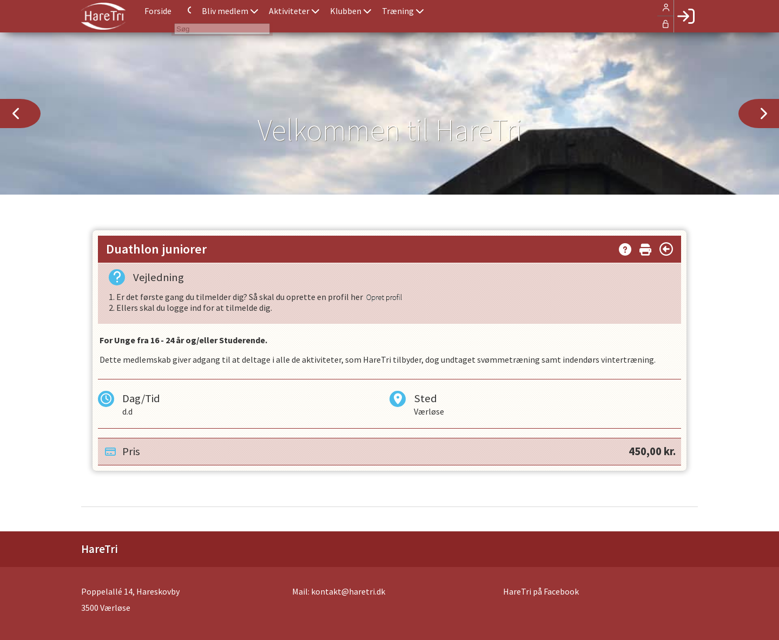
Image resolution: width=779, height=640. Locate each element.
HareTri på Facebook (541, 591)
